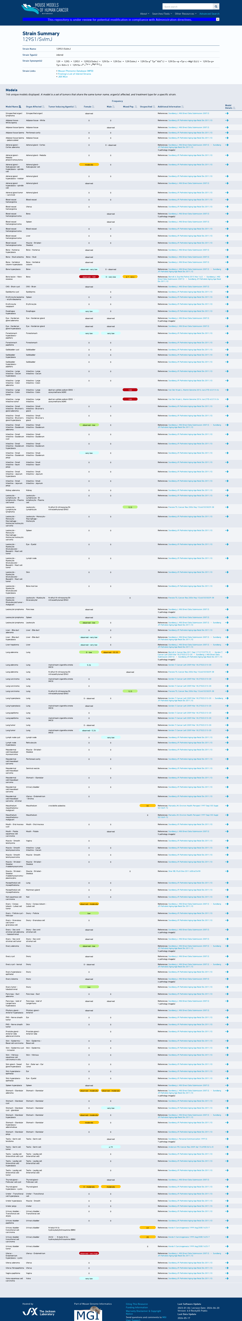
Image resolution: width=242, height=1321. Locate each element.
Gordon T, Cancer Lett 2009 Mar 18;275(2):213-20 (190, 653)
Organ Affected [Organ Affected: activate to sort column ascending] (34, 106)
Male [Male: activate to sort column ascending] (109, 106)
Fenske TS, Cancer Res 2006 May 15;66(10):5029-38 (191, 507)
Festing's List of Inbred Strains (74, 73)
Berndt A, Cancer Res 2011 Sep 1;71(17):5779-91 (189, 652)
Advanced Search (209, 13)
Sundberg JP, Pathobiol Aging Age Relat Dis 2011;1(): (190, 120)
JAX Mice (63, 76)
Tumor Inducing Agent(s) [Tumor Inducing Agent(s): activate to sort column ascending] (61, 106)
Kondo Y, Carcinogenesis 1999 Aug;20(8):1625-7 (189, 1227)
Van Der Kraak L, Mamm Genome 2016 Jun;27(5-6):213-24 (193, 390)
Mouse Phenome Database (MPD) (75, 70)
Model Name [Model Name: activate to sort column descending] (12, 106)
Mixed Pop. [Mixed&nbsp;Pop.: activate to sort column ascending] (128, 106)
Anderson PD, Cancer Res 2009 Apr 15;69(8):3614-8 (190, 1147)
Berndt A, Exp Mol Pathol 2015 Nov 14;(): (185, 276)
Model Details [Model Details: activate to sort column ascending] (228, 106)
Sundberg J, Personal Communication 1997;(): (187, 1139)
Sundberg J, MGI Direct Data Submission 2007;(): (188, 113)
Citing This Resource (137, 1303)
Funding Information (137, 1307)
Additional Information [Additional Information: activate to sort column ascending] (169, 106)
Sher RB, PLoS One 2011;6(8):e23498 (184, 871)
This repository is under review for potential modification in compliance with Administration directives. (133, 19)
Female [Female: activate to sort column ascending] (87, 106)
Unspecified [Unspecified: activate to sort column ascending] (146, 106)
